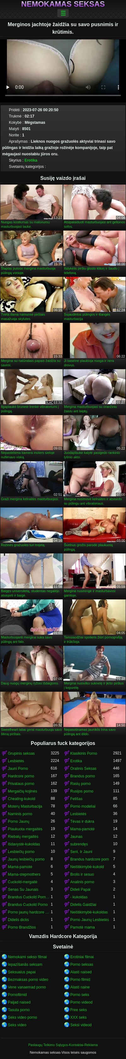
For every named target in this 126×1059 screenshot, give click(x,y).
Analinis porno (82, 882)
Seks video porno (22, 1017)
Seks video (17, 1025)
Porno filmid (80, 979)
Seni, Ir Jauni (81, 852)
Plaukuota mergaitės (25, 829)
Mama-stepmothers (24, 874)
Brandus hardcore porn (89, 859)
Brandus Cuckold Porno (28, 904)
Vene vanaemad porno (27, 987)
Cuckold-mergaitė (22, 882)
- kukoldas (79, 897)
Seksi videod (81, 1025)
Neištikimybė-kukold (87, 867)
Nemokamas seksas (63, 4)
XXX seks (78, 1017)
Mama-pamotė (82, 829)
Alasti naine (80, 987)
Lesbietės (16, 761)
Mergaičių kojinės (22, 791)
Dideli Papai (80, 889)
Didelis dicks (18, 920)
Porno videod (81, 1002)
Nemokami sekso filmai (27, 957)
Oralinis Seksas (83, 768)
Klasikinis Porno (83, 753)
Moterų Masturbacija (25, 806)
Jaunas (76, 836)
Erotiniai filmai (82, 957)
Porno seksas (81, 964)
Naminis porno (20, 814)
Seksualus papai (22, 972)
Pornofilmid (17, 995)
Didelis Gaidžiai (83, 904)
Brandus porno (82, 776)
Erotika (31, 160)
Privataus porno (21, 783)
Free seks (78, 1010)
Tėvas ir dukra (82, 821)
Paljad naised (19, 1002)
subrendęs (79, 844)
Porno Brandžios (22, 927)
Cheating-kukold (21, 799)
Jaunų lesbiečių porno (26, 859)
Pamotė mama (82, 927)
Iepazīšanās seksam (25, 964)
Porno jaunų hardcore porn (29, 912)
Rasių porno (80, 783)
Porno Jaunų (18, 821)
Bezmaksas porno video (28, 979)
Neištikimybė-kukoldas (89, 912)
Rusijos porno (81, 791)
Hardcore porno (21, 776)
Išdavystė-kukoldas (24, 844)
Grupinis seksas (21, 753)
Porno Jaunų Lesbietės (89, 920)
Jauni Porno (18, 768)
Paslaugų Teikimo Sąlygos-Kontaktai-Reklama (63, 1045)
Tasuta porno (19, 1010)
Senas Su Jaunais (23, 889)
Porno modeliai (82, 806)
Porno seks (79, 995)
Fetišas (76, 799)
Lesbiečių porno (21, 852)
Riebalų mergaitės (23, 836)
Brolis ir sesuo (82, 874)
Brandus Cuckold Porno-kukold (29, 897)
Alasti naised (81, 972)
